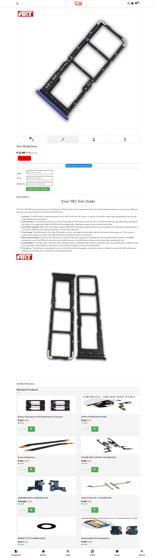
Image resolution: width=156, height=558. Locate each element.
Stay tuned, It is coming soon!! (78, 166)
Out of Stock (24, 158)
